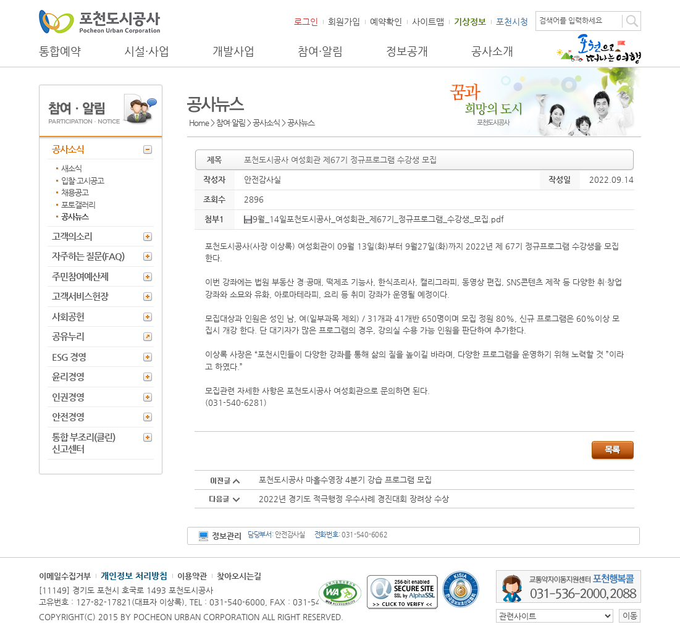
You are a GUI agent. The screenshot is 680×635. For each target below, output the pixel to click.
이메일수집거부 (65, 576)
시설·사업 (146, 51)
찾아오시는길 (239, 576)
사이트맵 (428, 22)
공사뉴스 (74, 216)
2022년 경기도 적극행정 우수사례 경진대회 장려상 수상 (354, 498)
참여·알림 (320, 51)
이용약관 (192, 576)
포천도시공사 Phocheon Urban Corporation (99, 21)
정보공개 (407, 51)
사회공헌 (68, 316)
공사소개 (492, 51)
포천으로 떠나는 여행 (598, 49)
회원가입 (344, 22)
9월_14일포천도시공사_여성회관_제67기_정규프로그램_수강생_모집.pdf (374, 219)
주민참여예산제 (80, 276)
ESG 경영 (69, 356)
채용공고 (74, 192)
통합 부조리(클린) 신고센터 (83, 443)
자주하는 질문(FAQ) (88, 256)
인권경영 (68, 397)
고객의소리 (72, 236)
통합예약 (60, 51)
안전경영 (68, 416)
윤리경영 (68, 376)
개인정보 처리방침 (134, 576)
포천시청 (512, 22)
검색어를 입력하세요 (570, 20)
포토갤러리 (78, 204)
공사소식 (68, 149)
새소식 (71, 168)
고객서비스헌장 (80, 296)
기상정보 (470, 22)
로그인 (306, 22)
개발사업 (233, 51)
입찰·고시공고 (82, 180)
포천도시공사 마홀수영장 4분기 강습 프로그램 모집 (345, 479)
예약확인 (386, 22)
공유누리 (68, 336)
